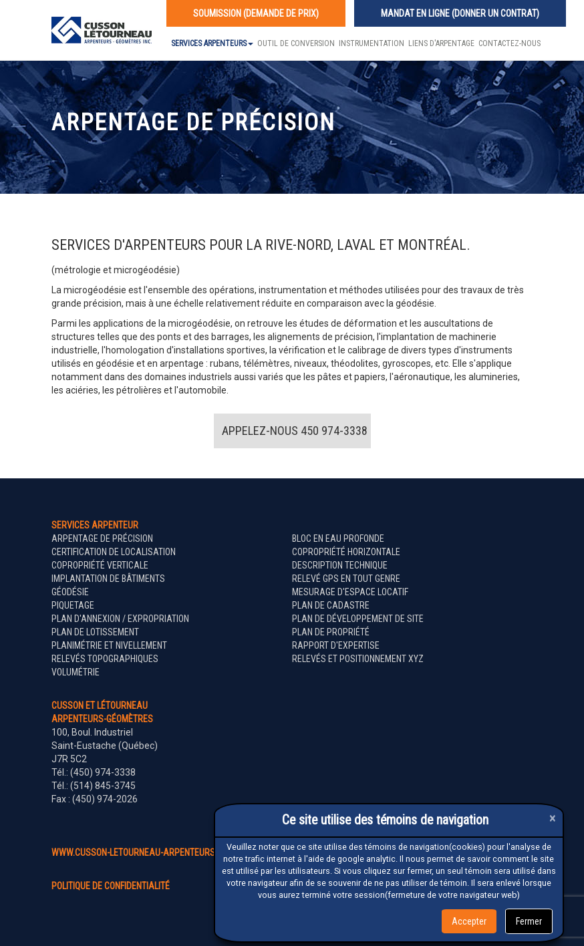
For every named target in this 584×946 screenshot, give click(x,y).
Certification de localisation (113, 551)
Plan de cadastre (331, 605)
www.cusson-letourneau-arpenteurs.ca (140, 852)
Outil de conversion (296, 43)
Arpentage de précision (102, 538)
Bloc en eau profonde (338, 538)
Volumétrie (75, 672)
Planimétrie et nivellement (109, 645)
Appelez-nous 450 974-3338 (295, 431)
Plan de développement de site (358, 618)
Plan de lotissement (95, 632)
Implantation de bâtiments (108, 578)
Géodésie (70, 592)
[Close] (552, 818)
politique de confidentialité (110, 886)
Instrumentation (371, 43)
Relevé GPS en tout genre (346, 578)
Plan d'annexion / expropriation (120, 618)
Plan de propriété (331, 632)
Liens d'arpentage (441, 43)
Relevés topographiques (104, 658)
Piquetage (72, 605)
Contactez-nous (509, 43)
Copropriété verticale (99, 565)
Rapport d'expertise (336, 645)
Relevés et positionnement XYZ (358, 658)
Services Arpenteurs (212, 43)
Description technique (340, 565)
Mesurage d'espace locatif (350, 592)
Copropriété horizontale (346, 551)
